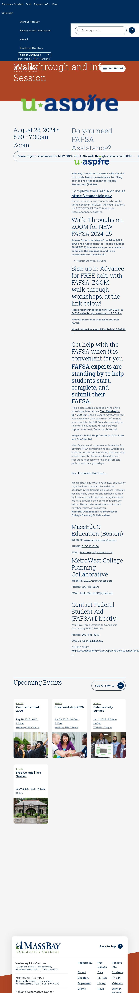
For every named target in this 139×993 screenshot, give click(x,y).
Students (117, 972)
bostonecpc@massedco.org (96, 552)
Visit (28, 4)
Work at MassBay (30, 21)
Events (82, 988)
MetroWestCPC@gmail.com (96, 593)
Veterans (117, 983)
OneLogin (7, 12)
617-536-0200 (90, 546)
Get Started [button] (113, 68)
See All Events (104, 685)
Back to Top (108, 946)
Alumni (24, 39)
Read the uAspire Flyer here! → (89, 473)
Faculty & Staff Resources (35, 30)
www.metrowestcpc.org (98, 580)
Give (54, 4)
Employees (84, 983)
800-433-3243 (91, 634)
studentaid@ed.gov (91, 640)
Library (101, 983)
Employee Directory (31, 47)
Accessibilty (85, 962)
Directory (83, 977)
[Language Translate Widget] (34, 54)
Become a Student (13, 4)
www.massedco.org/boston (100, 540)
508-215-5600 (90, 586)
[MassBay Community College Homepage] (26, 68)
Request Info (41, 4)
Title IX (116, 977)
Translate (41, 58)
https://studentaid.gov (92, 195)
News (100, 988)
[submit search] (132, 30)
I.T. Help (102, 977)
